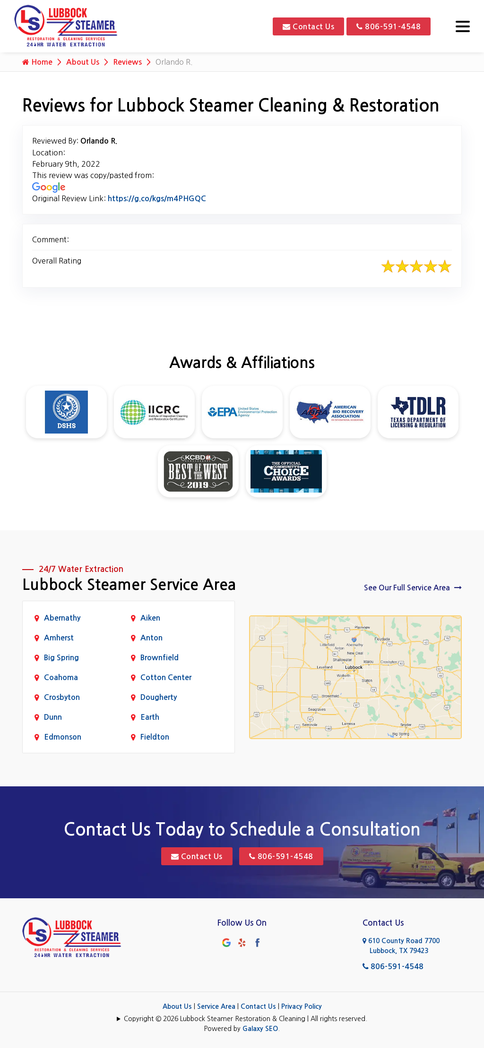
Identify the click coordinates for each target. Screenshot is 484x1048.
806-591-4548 (388, 26)
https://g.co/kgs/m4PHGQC (157, 198)
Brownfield (159, 657)
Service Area (216, 1006)
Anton (151, 637)
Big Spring (61, 657)
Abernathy (62, 618)
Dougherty (158, 697)
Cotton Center (165, 677)
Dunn (53, 717)
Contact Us (308, 26)
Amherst (59, 637)
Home (37, 62)
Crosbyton (62, 697)
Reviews (127, 62)
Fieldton (154, 737)
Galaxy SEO (260, 1028)
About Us (82, 62)
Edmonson (62, 737)
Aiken (150, 618)
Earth (149, 717)
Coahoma (61, 677)
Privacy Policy (301, 1006)
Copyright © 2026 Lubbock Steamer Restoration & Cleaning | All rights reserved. (245, 1018)
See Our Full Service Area (413, 587)
